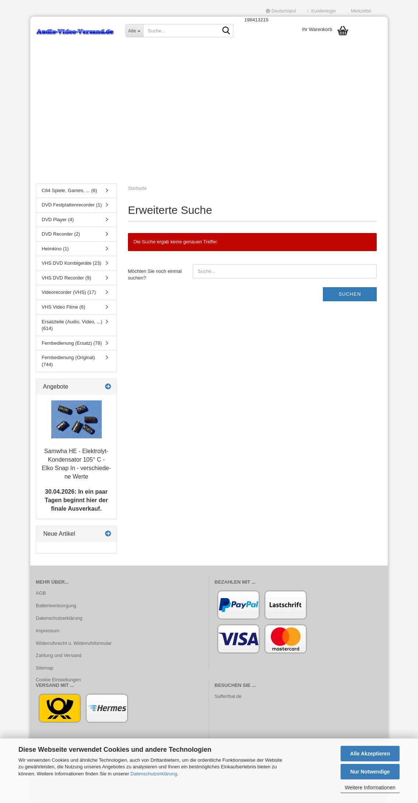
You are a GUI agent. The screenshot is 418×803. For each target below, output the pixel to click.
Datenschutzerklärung (153, 773)
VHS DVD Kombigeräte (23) (71, 264)
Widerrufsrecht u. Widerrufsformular (74, 644)
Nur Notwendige (370, 772)
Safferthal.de (228, 697)
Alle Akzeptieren (370, 754)
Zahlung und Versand (58, 657)
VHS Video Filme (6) (63, 308)
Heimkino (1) (55, 250)
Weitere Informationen (370, 787)
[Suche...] (134, 30)
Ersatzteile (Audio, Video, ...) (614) (72, 326)
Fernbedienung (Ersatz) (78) (72, 344)
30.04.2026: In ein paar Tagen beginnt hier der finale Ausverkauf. (76, 501)
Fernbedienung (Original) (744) (68, 362)
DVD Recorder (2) (61, 235)
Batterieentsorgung (56, 606)
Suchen (349, 295)
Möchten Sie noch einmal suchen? (155, 276)
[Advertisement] (209, 123)
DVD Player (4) (58, 220)
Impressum (47, 632)
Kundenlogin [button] (321, 11)
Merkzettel (359, 11)
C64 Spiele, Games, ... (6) (69, 191)
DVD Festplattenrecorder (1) (72, 206)
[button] (281, 11)
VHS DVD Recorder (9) (66, 279)
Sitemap (44, 669)
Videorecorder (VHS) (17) (69, 293)
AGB (41, 594)
